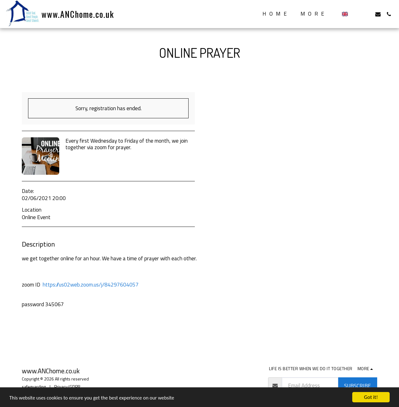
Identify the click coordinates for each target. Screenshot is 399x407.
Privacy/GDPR (67, 386)
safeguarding (34, 386)
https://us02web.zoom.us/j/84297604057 (91, 284)
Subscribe (357, 385)
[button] (356, 14)
